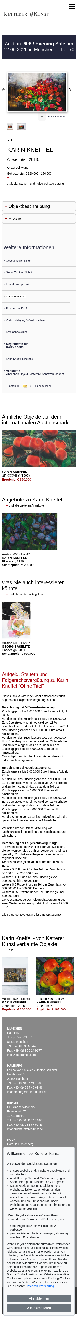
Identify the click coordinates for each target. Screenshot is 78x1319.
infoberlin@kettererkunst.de (25, 1129)
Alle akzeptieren (39, 1308)
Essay (14, 218)
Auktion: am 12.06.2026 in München (38, 46)
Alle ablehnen (39, 1298)
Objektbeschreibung (29, 206)
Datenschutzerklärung (40, 1286)
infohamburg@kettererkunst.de (27, 1092)
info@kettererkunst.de (21, 1055)
